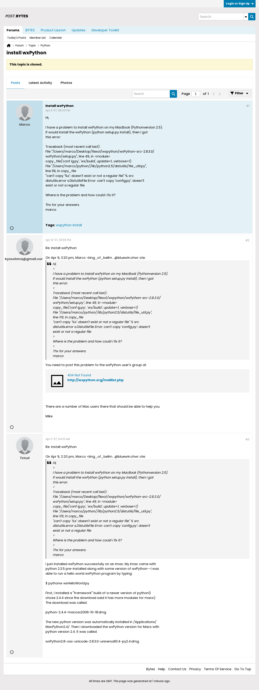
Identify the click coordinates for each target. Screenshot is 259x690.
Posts (15, 82)
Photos (66, 82)
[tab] (15, 83)
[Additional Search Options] (245, 16)
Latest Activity (40, 82)
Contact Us (177, 669)
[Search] (223, 16)
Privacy (195, 669)
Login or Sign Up (240, 3)
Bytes (150, 669)
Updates (78, 30)
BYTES (30, 30)
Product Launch (53, 30)
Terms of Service (217, 669)
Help (161, 669)
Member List (38, 38)
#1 (247, 106)
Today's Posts (16, 38)
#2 (247, 240)
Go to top (242, 669)
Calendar (55, 38)
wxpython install (69, 225)
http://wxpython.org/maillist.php (95, 380)
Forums (13, 30)
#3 (247, 439)
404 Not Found (79, 375)
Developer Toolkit (105, 30)
